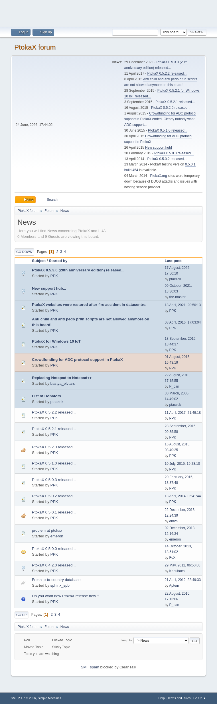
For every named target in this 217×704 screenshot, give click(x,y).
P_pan (174, 386)
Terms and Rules (178, 698)
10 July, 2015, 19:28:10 (182, 464)
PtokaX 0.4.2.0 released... (54, 565)
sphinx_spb (60, 585)
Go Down (24, 251)
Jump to (126, 640)
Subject (39, 261)
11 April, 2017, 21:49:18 (183, 413)
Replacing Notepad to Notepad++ (62, 378)
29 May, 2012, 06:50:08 (182, 565)
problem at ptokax (47, 530)
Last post (176, 261)
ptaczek (175, 279)
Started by (58, 261)
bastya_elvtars (62, 383)
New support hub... (49, 288)
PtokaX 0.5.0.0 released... (54, 549)
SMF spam (90, 667)
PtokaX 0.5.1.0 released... (167, 130)
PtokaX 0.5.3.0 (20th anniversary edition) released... (78, 270)
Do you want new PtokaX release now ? (65, 596)
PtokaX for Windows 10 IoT (56, 341)
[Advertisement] (108, 13)
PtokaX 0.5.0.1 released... (54, 512)
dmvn (173, 521)
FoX (172, 558)
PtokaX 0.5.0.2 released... (166, 159)
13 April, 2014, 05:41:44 (183, 496)
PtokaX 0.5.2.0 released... (170, 108)
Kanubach (177, 571)
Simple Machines (49, 698)
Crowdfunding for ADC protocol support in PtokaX (77, 359)
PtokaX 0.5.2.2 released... (166, 73)
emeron (56, 536)
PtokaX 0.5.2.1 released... (175, 102)
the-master (177, 297)
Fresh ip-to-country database (56, 580)
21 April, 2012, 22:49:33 (183, 580)
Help (161, 698)
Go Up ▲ (199, 698)
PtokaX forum (35, 47)
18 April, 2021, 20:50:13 (183, 305)
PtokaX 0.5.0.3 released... (174, 153)
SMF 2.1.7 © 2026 (23, 698)
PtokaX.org (158, 176)
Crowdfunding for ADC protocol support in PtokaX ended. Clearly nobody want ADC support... (160, 119)
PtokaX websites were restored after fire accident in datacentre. (89, 304)
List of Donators (46, 396)
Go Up (21, 615)
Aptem (174, 586)
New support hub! (158, 148)
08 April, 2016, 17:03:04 (183, 322)
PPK (54, 276)
